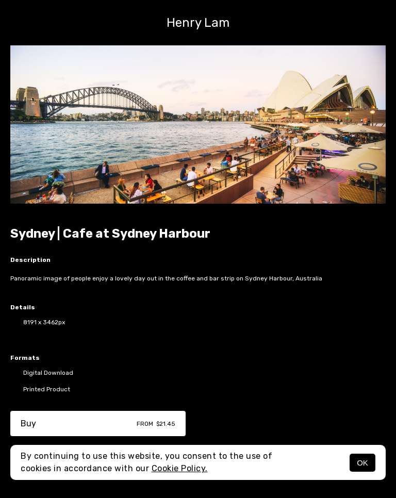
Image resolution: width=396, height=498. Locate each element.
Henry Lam (198, 22)
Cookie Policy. (180, 468)
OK (362, 462)
